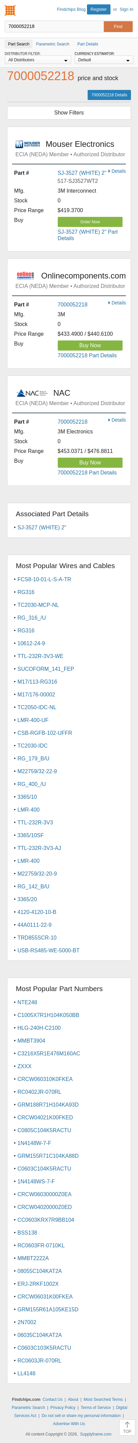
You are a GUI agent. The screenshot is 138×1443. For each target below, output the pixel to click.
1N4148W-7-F (34, 1143)
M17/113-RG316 (37, 682)
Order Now (90, 222)
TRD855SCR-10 (36, 938)
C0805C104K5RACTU (44, 1130)
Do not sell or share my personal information (81, 1415)
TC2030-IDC (32, 746)
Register (99, 9)
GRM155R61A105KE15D (47, 1309)
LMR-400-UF (32, 720)
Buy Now (90, 345)
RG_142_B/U (33, 886)
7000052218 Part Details (87, 355)
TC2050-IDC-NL (36, 707)
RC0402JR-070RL (39, 1092)
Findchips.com (10, 10)
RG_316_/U (31, 618)
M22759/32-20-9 (37, 874)
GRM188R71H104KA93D (48, 1105)
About (73, 1399)
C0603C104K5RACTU (44, 1169)
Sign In (126, 9)
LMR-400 (28, 810)
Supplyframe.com (95, 1434)
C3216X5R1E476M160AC (48, 1053)
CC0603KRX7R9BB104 (45, 1220)
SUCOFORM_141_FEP (45, 669)
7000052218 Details (109, 95)
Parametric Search (28, 1407)
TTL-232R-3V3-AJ (39, 848)
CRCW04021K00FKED (45, 1117)
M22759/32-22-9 (37, 771)
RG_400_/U (31, 784)
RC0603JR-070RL (39, 1361)
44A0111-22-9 (34, 925)
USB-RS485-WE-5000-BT (48, 950)
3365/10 (27, 797)
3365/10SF (30, 835)
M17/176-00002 (36, 694)
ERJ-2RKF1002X (38, 1284)
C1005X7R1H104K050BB (48, 1015)
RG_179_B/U (33, 758)
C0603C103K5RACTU (44, 1348)
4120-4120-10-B (36, 912)
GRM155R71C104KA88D (48, 1156)
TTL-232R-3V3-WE (40, 656)
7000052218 (73, 304)
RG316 (26, 592)
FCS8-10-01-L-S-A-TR (44, 579)
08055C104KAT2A (39, 1271)
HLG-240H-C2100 (39, 1028)
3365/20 (27, 899)
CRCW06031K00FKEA (45, 1297)
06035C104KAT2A (39, 1335)
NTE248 (27, 1002)
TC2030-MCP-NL (38, 605)
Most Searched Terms (103, 1399)
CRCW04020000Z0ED (44, 1207)
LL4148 (26, 1373)
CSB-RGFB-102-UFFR (44, 733)
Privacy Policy (63, 1407)
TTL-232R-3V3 (35, 822)
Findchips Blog (71, 9)
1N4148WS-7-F (36, 1181)
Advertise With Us (69, 1423)
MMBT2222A (33, 1258)
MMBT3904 (31, 1041)
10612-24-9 (31, 643)
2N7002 (26, 1322)
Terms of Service (96, 1407)
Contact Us (52, 1399)
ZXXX (24, 1066)
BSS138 (27, 1233)
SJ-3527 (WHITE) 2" (82, 173)
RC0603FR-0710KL (41, 1245)
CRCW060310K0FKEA (45, 1079)
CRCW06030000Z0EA (44, 1194)
